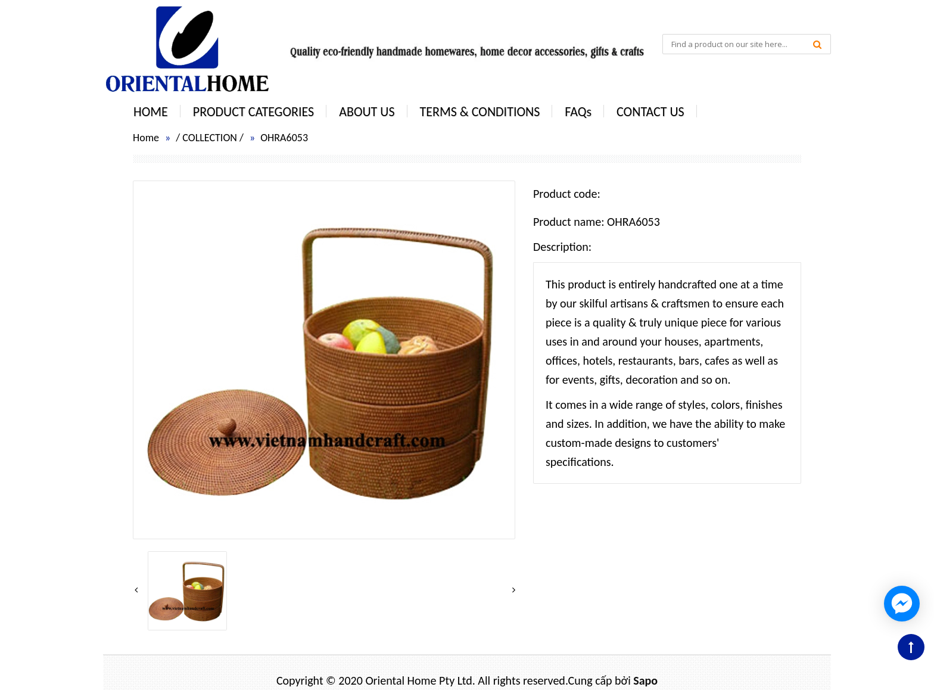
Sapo (645, 680)
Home (146, 137)
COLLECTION (209, 137)
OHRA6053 (284, 137)
